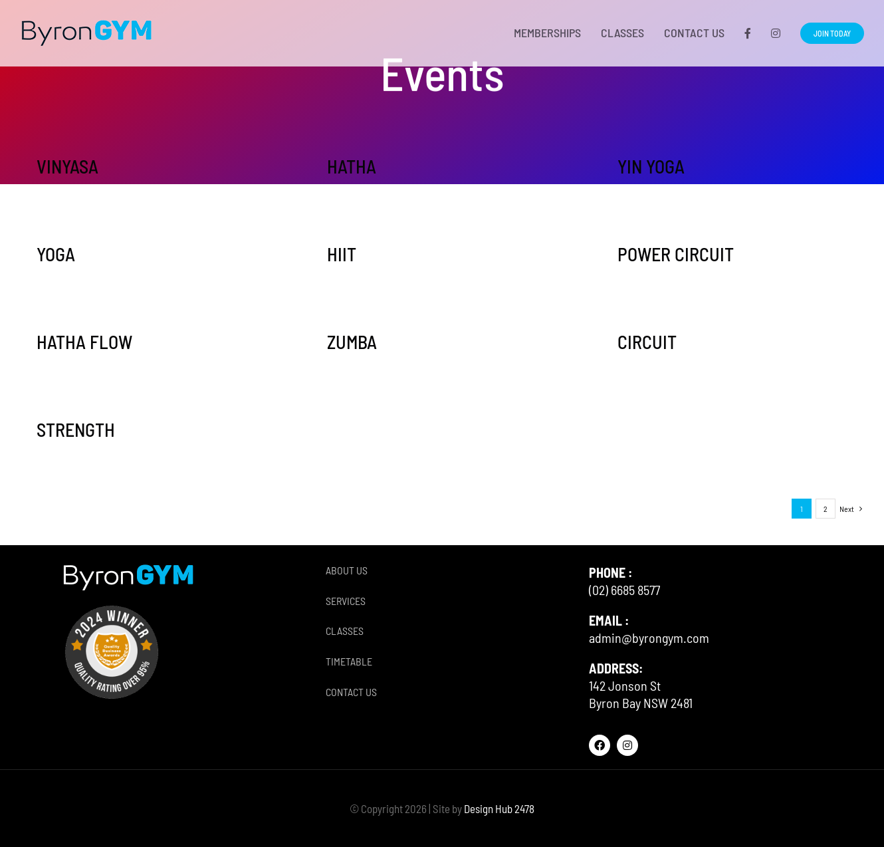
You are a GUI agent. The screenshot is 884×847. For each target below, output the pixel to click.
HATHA (351, 166)
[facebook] (599, 745)
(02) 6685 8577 (624, 590)
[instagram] (627, 745)
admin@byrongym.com (649, 638)
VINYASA (67, 166)
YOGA (56, 254)
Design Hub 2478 (499, 808)
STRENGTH (76, 429)
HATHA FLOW (84, 341)
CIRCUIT (647, 341)
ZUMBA (352, 341)
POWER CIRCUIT (675, 254)
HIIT (341, 254)
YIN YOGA (651, 166)
